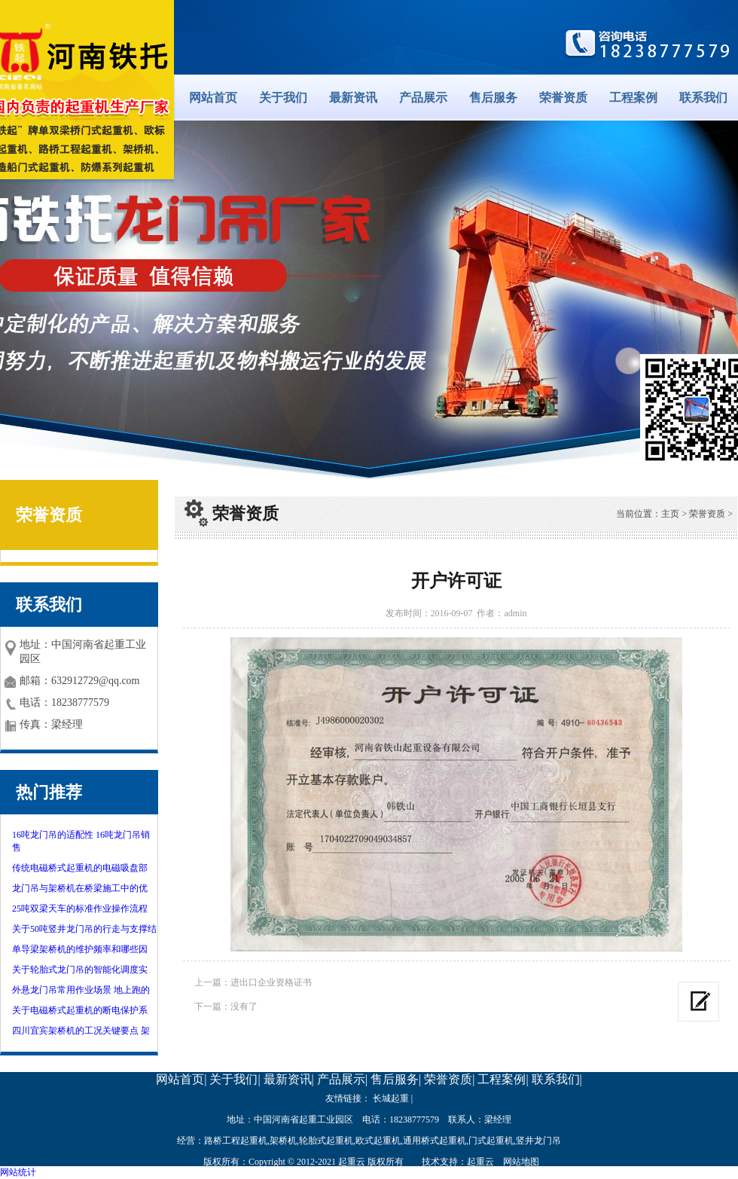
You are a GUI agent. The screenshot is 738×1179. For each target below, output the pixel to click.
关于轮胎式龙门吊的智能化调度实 (80, 969)
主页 (670, 514)
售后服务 (493, 97)
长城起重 (391, 1098)
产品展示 (423, 97)
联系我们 (703, 97)
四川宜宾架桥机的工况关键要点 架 (81, 1030)
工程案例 (633, 97)
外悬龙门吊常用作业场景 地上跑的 (81, 990)
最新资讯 (353, 97)
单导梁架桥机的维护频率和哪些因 (80, 949)
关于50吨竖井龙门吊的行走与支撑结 (84, 929)
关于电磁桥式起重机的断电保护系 (80, 1010)
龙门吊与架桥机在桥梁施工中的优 (80, 888)
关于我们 (283, 97)
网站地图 (521, 1161)
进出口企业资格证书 (271, 982)
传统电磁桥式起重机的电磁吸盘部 (80, 868)
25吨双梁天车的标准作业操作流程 (80, 908)
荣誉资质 (563, 97)
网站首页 (213, 97)
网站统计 (18, 1172)
